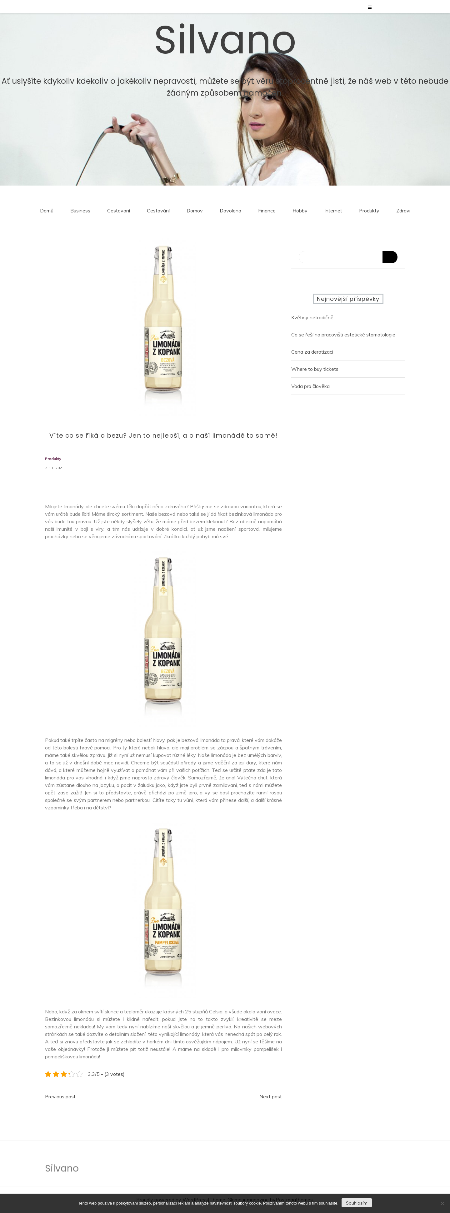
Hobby (300, 210)
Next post (270, 1096)
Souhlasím (357, 1203)
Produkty (369, 210)
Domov (195, 210)
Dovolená (230, 210)
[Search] (348, 257)
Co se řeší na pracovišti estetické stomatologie (343, 334)
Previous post (60, 1096)
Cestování (118, 210)
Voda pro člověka (310, 386)
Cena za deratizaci (312, 352)
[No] (442, 1203)
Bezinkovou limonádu (69, 1019)
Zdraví (403, 210)
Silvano (225, 39)
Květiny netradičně (312, 317)
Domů (46, 210)
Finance (267, 210)
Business (80, 210)
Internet (333, 210)
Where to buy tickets (314, 369)
